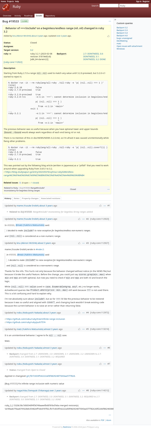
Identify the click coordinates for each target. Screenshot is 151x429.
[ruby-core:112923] (99, 218)
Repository (50, 15)
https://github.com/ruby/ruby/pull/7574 (25, 322)
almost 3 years (51, 329)
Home (3, 1)
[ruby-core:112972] (99, 312)
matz (119, 43)
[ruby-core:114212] (99, 390)
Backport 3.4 (122, 33)
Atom (108, 420)
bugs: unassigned (124, 38)
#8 (87, 390)
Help (17, 1)
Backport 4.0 (122, 35)
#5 (87, 329)
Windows (121, 48)
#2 (87, 218)
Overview (7, 15)
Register (146, 1)
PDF (102, 420)
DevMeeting (122, 40)
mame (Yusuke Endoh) (28, 205)
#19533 (13, 383)
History (7, 198)
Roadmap (28, 15)
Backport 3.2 (122, 27)
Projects (10, 1)
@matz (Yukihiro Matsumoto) (30, 225)
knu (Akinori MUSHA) (22, 35)
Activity (17, 15)
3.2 (31, 50)
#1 (108, 205)
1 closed (34, 182)
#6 (108, 347)
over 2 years (61, 35)
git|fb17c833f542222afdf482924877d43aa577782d (50, 376)
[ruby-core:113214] (99, 329)
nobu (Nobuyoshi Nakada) (29, 312)
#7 (108, 363)
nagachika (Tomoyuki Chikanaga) (33, 390)
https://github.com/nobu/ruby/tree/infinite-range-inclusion (35, 319)
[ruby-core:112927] (99, 243)
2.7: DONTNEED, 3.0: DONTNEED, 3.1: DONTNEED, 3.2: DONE (94, 56)
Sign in (138, 1)
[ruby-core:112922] (13, 62)
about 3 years (38, 35)
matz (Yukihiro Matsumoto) (30, 329)
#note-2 (40, 249)
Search (95, 5)
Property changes (30, 198)
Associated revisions (50, 198)
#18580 (10, 225)
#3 (87, 243)
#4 (87, 312)
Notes (16, 198)
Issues (39, 15)
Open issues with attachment (129, 46)
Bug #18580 (24, 188)
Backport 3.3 (122, 30)
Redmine (67, 427)
